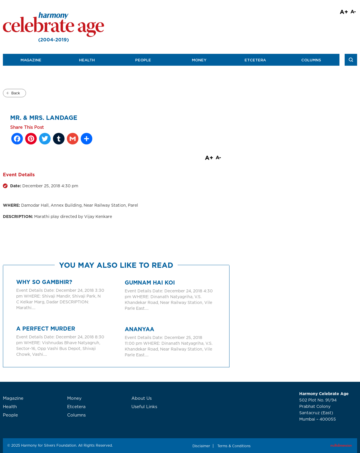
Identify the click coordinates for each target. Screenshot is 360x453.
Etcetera (255, 60)
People (143, 60)
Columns (311, 60)
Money (199, 60)
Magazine (31, 60)
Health (87, 60)
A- (353, 11)
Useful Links (144, 406)
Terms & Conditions (234, 446)
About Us (141, 398)
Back (15, 93)
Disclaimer (201, 446)
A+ (344, 11)
